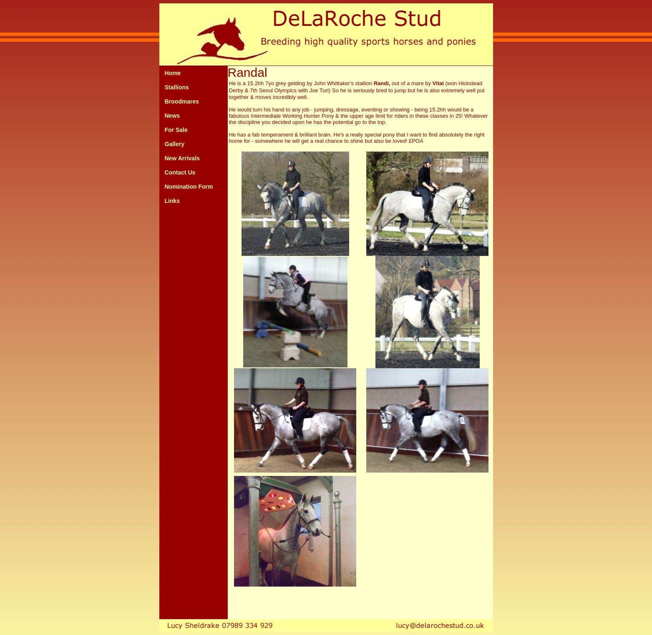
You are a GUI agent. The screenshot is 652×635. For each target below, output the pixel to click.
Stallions (177, 87)
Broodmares (182, 101)
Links (172, 200)
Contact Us (180, 172)
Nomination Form (189, 186)
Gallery (174, 144)
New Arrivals (182, 158)
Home (173, 73)
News (172, 115)
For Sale (176, 129)
